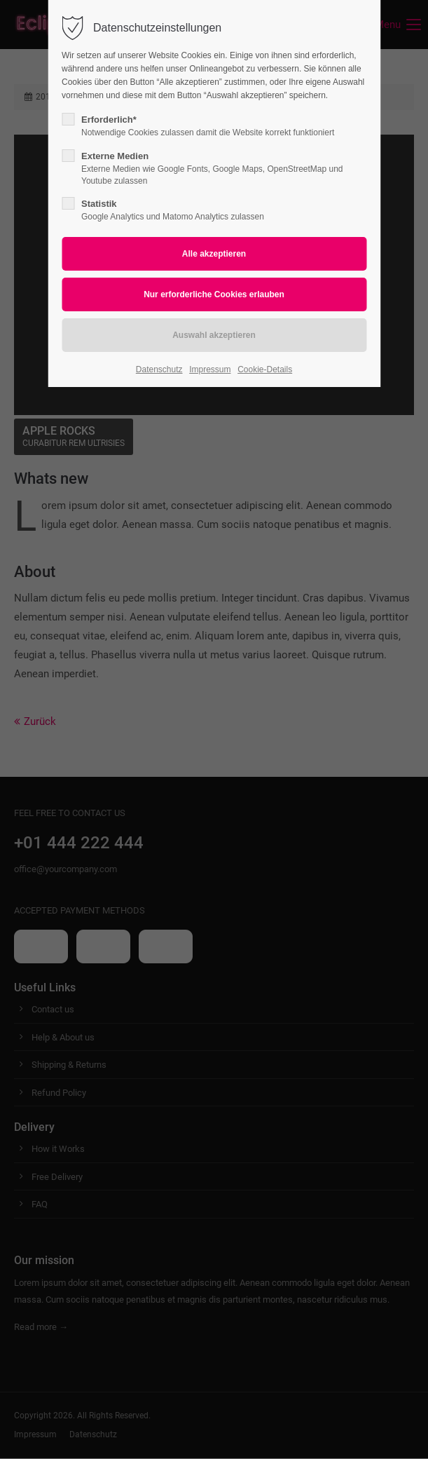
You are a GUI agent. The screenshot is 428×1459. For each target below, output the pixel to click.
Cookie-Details (264, 369)
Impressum (209, 369)
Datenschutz (159, 369)
